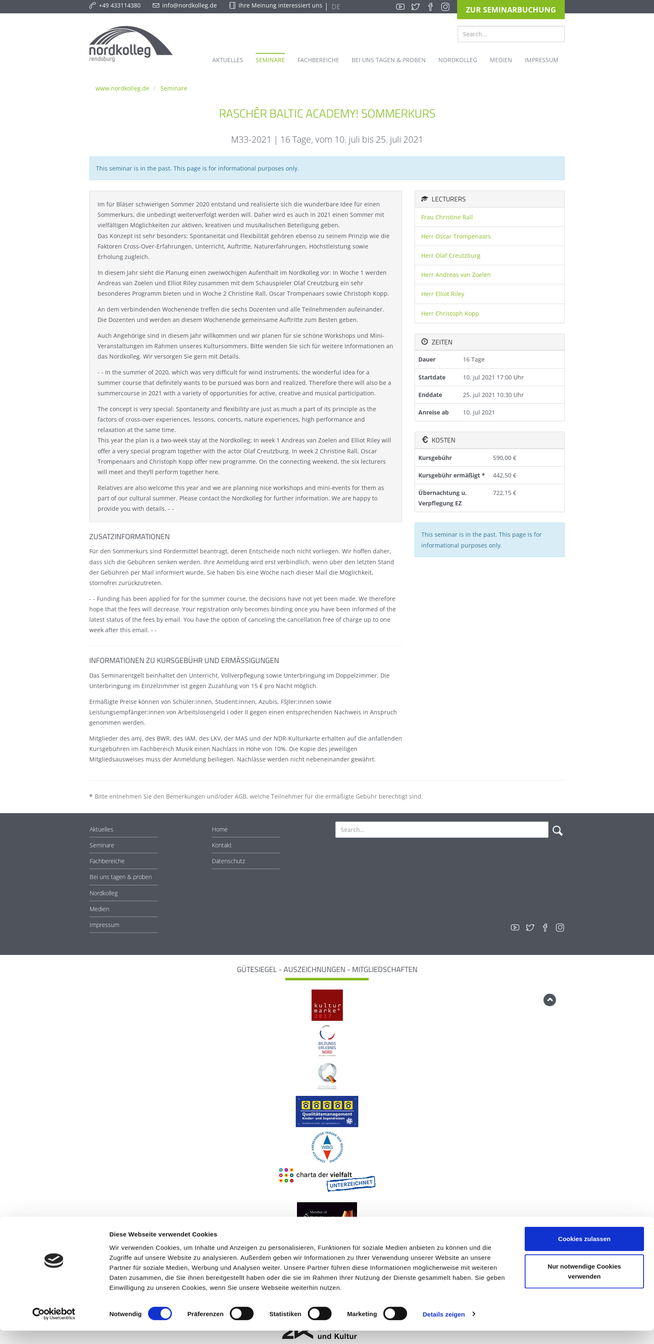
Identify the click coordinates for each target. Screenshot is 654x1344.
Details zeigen (444, 1327)
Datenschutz (228, 861)
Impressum (104, 925)
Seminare (174, 88)
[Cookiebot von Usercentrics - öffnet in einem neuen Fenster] (54, 1327)
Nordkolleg (104, 893)
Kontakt (222, 845)
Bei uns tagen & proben (121, 877)
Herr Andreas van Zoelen (456, 275)
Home (220, 829)
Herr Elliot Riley (442, 294)
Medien (99, 909)
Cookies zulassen (584, 1252)
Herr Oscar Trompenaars (456, 236)
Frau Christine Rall (447, 217)
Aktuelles (101, 829)
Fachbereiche (107, 861)
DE (335, 6)
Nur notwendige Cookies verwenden (584, 1284)
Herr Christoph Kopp (450, 313)
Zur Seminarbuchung (511, 10)
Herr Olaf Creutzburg (450, 255)
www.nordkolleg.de (122, 88)
